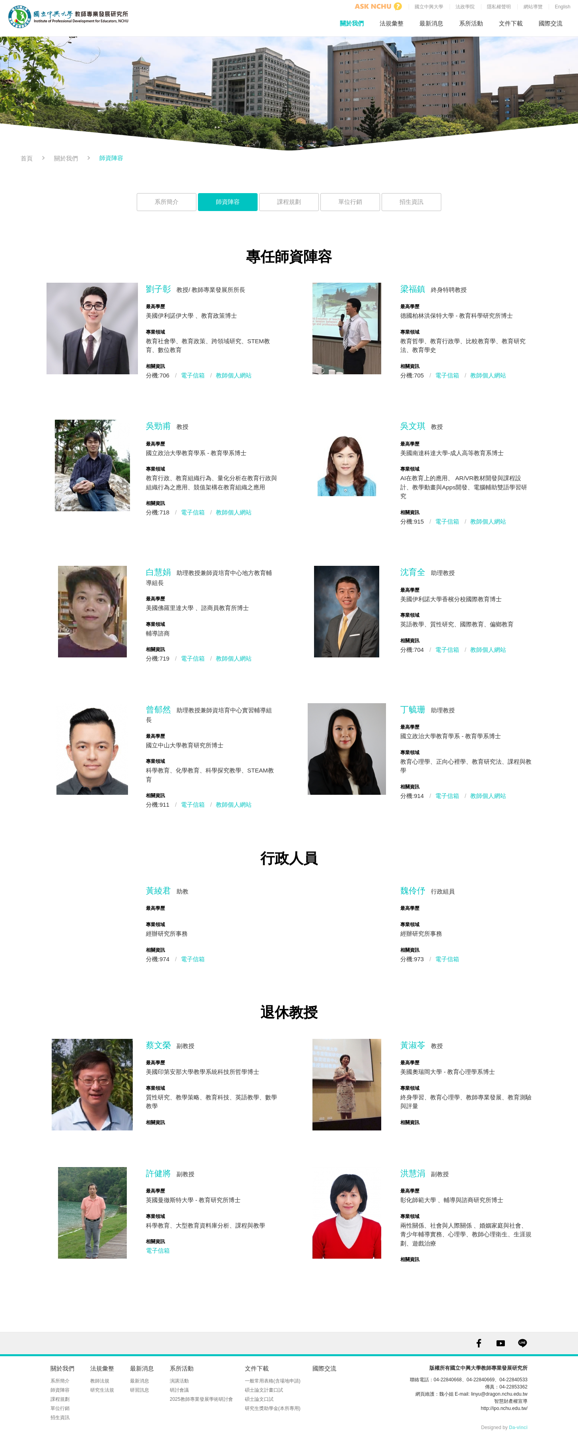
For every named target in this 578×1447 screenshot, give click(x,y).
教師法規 (99, 1381)
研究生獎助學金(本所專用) (273, 1408)
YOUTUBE (501, 1343)
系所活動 (471, 23)
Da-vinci (518, 1427)
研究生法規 (102, 1390)
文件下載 (511, 23)
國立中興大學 (429, 7)
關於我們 (352, 23)
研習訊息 (139, 1390)
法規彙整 (391, 23)
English (562, 7)
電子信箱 (193, 375)
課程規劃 (289, 201)
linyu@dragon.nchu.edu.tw (499, 1394)
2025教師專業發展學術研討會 (201, 1399)
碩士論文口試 (259, 1399)
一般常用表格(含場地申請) (273, 1381)
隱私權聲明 (499, 7)
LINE (523, 1343)
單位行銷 (350, 201)
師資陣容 (228, 201)
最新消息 (431, 23)
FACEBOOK (479, 1343)
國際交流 (550, 23)
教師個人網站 (234, 375)
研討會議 (179, 1390)
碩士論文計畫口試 (264, 1390)
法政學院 (465, 7)
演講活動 (179, 1381)
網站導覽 (533, 7)
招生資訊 (411, 201)
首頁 (27, 158)
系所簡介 (166, 201)
